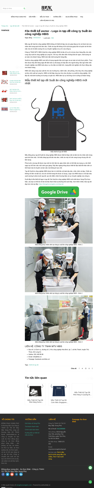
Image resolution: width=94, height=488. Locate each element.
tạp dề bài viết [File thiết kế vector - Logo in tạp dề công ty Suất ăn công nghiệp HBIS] (14, 26)
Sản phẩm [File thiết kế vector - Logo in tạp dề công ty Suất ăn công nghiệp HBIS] (32, 17)
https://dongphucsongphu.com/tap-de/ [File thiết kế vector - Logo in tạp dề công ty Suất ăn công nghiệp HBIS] (51, 184)
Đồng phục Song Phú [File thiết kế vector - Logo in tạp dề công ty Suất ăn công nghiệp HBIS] (18, 17)
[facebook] (3, 474)
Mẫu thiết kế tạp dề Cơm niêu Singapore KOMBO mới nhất (59, 402)
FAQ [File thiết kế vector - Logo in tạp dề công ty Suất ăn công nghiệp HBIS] (81, 17)
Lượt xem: (47, 38)
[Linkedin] (85, 368)
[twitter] (7, 474)
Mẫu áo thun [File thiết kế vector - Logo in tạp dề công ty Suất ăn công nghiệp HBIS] (44, 17)
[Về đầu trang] (90, 482)
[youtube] (12, 474)
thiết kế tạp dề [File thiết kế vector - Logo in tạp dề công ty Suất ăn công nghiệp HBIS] (33, 365)
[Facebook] (79, 368)
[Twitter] (82, 368)
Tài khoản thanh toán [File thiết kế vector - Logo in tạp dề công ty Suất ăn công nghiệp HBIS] (32, 426)
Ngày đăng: (28, 38)
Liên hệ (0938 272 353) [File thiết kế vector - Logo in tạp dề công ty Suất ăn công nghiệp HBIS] (47, 20)
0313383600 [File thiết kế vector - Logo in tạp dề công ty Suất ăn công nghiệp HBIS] (61, 428)
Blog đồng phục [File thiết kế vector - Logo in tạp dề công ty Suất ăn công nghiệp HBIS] (72, 17)
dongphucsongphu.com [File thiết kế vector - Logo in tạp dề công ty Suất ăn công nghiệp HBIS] (24, 485)
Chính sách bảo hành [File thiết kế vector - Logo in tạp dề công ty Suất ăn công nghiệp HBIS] (32, 429)
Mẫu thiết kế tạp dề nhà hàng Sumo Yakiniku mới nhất (35, 402)
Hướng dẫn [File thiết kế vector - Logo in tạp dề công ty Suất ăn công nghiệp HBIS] (57, 17)
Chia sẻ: (74, 368)
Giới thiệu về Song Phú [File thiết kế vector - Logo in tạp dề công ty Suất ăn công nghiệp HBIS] (32, 423)
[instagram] (16, 474)
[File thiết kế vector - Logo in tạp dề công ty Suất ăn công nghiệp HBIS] (58, 191)
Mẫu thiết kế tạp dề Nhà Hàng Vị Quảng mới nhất (82, 395)
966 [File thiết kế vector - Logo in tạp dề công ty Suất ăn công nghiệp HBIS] (52, 38)
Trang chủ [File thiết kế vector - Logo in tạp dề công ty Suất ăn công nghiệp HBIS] (4, 26)
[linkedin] (21, 474)
